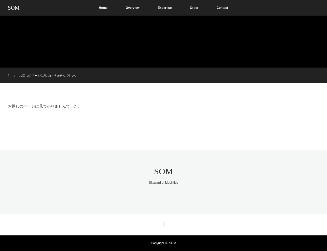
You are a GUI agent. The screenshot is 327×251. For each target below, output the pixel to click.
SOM (14, 8)
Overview (132, 8)
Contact (222, 8)
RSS (163, 223)
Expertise (165, 8)
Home (103, 8)
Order (194, 8)
